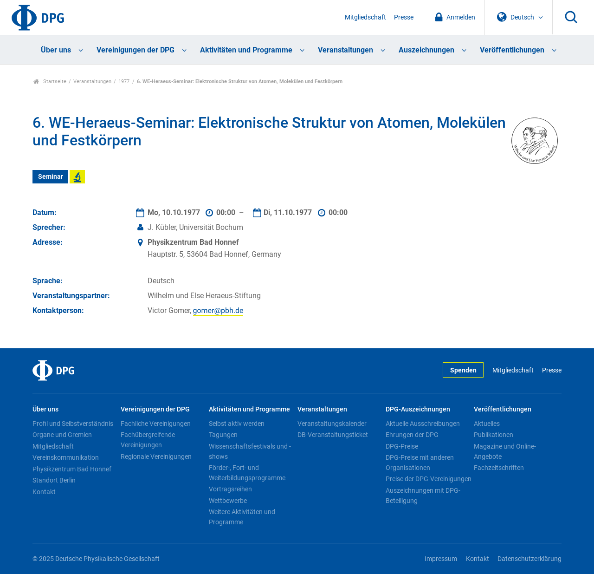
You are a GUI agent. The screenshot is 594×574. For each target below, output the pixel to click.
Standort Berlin (54, 480)
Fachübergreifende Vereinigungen (148, 440)
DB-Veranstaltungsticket (332, 434)
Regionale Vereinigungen (156, 456)
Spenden (463, 370)
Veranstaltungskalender (332, 423)
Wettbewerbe (228, 500)
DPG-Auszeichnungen (418, 409)
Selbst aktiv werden (237, 423)
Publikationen (493, 434)
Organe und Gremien (62, 434)
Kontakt (44, 492)
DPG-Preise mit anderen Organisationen (420, 462)
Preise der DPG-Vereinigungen (428, 479)
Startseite (49, 81)
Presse (403, 17)
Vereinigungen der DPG (135, 50)
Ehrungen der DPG (412, 434)
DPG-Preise (402, 446)
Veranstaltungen (345, 50)
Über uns (56, 50)
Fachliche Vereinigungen (156, 423)
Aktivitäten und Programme (246, 50)
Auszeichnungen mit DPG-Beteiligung (423, 495)
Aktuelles (487, 423)
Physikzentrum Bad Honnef (71, 469)
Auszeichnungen (426, 50)
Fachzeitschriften (499, 467)
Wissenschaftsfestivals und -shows (250, 451)
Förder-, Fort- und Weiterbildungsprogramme (247, 473)
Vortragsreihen (230, 489)
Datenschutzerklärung (529, 559)
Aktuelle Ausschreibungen (423, 423)
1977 (123, 81)
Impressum (441, 559)
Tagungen (223, 434)
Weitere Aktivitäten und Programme (242, 517)
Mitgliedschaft (365, 17)
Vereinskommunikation (65, 457)
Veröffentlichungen (512, 50)
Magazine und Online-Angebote (505, 451)
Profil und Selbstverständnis (72, 423)
